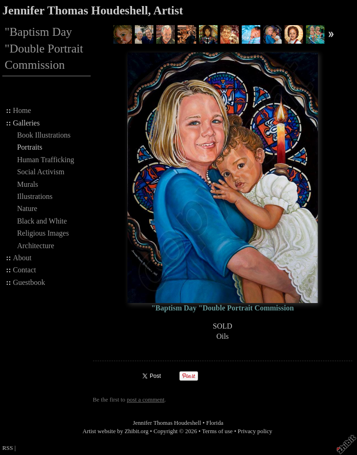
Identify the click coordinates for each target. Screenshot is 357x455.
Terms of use (217, 431)
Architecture (35, 246)
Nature (27, 208)
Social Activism (41, 172)
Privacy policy (255, 431)
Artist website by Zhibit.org (115, 431)
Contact (24, 270)
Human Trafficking (45, 160)
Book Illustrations (44, 135)
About (22, 258)
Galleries (26, 123)
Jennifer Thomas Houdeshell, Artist (92, 10)
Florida (215, 423)
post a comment (146, 399)
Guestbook (29, 282)
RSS (7, 448)
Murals (27, 184)
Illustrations (35, 196)
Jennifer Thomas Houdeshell (167, 423)
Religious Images (43, 233)
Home (22, 110)
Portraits (29, 147)
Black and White (42, 221)
